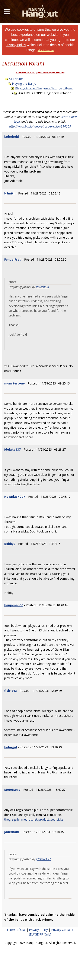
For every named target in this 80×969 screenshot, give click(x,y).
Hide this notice (46, 50)
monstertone (14, 383)
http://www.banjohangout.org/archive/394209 (40, 126)
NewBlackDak (14, 497)
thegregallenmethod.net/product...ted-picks (33, 819)
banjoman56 (13, 605)
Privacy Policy (38, 930)
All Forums (16, 79)
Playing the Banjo (24, 83)
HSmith (9, 193)
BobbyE (9, 544)
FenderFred (12, 259)
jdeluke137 (12, 449)
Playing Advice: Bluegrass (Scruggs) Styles (44, 88)
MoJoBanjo (12, 790)
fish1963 (10, 691)
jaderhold (11, 137)
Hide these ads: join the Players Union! (40, 72)
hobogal (10, 747)
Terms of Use (16, 930)
